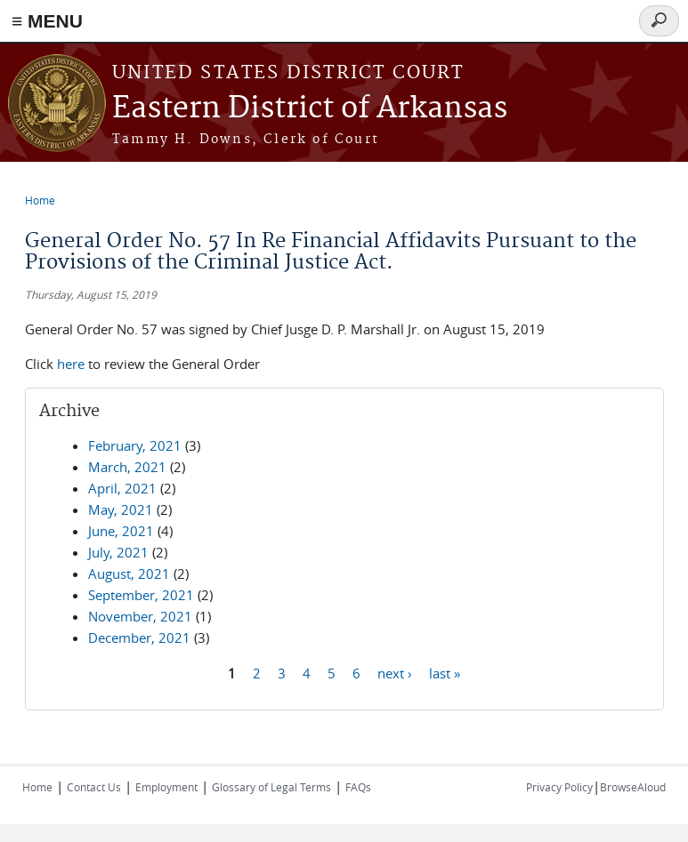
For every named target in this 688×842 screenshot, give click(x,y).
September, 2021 (141, 595)
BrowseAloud (633, 787)
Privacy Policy (559, 787)
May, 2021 (120, 509)
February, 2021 (135, 445)
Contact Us (94, 787)
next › (394, 672)
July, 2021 (118, 552)
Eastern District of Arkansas (309, 109)
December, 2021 (139, 637)
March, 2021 (127, 467)
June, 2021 (121, 531)
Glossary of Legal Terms (271, 787)
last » (444, 672)
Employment (166, 787)
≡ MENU (47, 21)
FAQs (358, 787)
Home (40, 200)
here (71, 364)
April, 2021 (122, 488)
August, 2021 (129, 573)
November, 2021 (140, 616)
